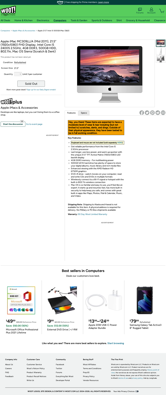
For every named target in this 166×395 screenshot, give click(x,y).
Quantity (8, 74)
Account (151, 11)
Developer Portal (63, 380)
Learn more (103, 2)
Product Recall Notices (36, 376)
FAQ (7, 372)
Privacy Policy (88, 376)
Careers (8, 368)
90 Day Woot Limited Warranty (92, 214)
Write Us (30, 380)
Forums (140, 11)
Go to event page (34, 124)
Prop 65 (86, 372)
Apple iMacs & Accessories (24, 31)
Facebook (60, 364)
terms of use (123, 378)
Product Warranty (34, 372)
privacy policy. (137, 378)
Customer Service (34, 364)
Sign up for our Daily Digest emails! (41, 90)
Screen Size (7, 68)
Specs (84, 113)
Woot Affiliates (89, 364)
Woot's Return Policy (36, 368)
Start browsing (115, 343)
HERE (119, 143)
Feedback (9, 376)
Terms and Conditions (92, 368)
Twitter (59, 368)
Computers (5, 31)
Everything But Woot (64, 376)
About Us (9, 364)
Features (71, 113)
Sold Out (31, 84)
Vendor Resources (91, 380)
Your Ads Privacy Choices (124, 391)
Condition (8, 62)
